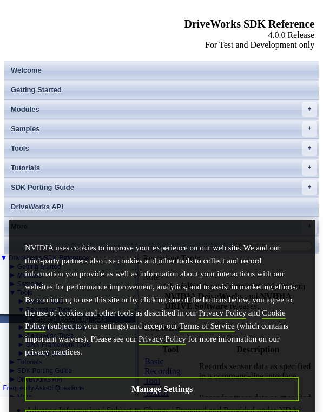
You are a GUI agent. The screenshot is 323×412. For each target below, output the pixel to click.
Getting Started (36, 90)
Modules (164, 109)
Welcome (26, 70)
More (164, 226)
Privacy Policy (222, 324)
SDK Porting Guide (164, 187)
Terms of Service (207, 337)
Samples (164, 129)
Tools (164, 148)
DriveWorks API (37, 207)
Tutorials (164, 168)
